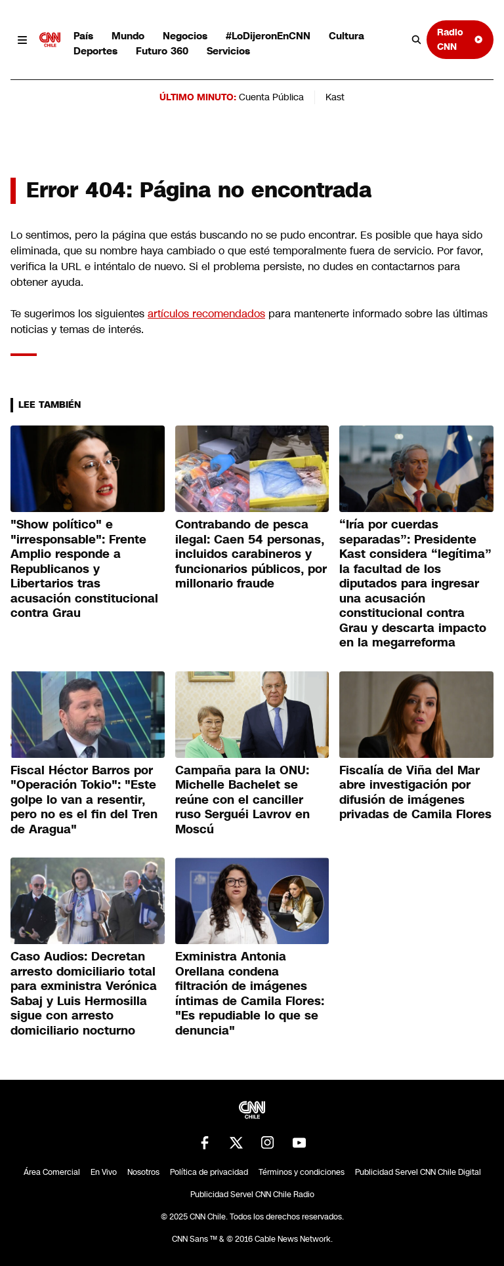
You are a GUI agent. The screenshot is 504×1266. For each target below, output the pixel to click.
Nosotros (143, 1172)
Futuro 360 (162, 51)
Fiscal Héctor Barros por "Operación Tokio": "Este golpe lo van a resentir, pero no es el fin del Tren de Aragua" (84, 800)
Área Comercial (52, 1172)
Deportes (95, 51)
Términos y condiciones (302, 1172)
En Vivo (104, 1172)
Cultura (346, 36)
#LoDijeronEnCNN (268, 36)
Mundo (128, 36)
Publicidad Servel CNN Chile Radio (252, 1194)
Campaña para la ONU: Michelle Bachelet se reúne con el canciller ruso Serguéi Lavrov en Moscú (242, 800)
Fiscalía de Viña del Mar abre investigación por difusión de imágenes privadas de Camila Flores (415, 792)
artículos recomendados (206, 313)
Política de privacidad (209, 1172)
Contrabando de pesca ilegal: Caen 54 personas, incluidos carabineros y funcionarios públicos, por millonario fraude (251, 554)
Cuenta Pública (271, 97)
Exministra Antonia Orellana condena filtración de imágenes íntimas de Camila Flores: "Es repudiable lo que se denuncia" (249, 993)
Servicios (228, 51)
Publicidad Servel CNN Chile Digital (418, 1172)
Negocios (185, 36)
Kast (335, 97)
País (83, 36)
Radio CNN (460, 39)
